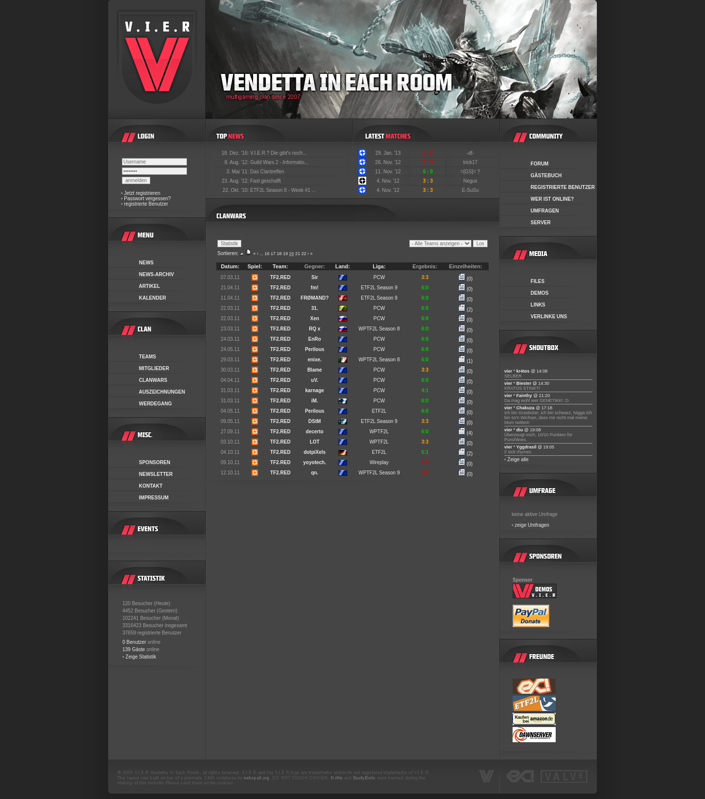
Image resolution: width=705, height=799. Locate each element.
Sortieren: (227, 253)
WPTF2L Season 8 (379, 328)
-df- (471, 153)
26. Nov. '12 (387, 162)
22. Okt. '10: (236, 190)
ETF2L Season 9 (379, 287)
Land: (342, 266)
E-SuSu (471, 190)
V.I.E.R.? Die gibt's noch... (278, 153)
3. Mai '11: (238, 171)
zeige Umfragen (532, 525)
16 (266, 253)
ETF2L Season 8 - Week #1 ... (283, 190)
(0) (465, 279)
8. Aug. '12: (237, 162)
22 (303, 253)
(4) (465, 433)
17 (273, 253)
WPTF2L (379, 431)
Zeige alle (517, 459)
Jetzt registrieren (142, 193)
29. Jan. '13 (388, 153)
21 (297, 253)
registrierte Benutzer (146, 204)
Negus (471, 181)
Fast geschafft (265, 181)
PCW (379, 277)
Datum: (230, 266)
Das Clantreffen (267, 171)
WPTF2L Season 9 (379, 472)
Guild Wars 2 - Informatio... (279, 162)
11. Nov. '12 (387, 171)
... (261, 253)
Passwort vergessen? (147, 198)
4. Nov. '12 (388, 181)
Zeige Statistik (140, 656)
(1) (465, 361)
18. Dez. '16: (235, 153)
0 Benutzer (134, 642)
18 (279, 253)
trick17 (471, 162)
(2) (465, 309)
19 (285, 253)
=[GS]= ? (471, 171)
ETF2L (379, 411)
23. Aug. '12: (236, 181)
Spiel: (255, 266)
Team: (280, 266)
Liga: (379, 266)
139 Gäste (133, 649)
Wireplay (379, 462)
